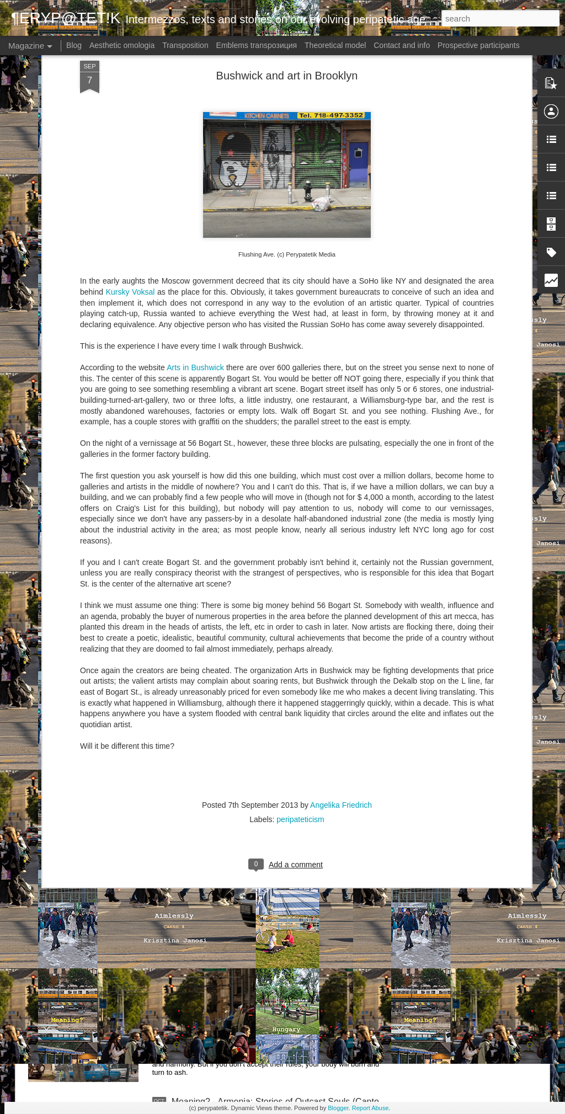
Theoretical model (335, 45)
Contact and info (402, 45)
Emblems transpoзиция (256, 45)
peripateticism (300, 714)
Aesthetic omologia (121, 45)
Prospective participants (479, 45)
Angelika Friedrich (341, 699)
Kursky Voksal (130, 186)
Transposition (185, 45)
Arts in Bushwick (195, 262)
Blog (74, 45)
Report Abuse (370, 1108)
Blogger (338, 1108)
